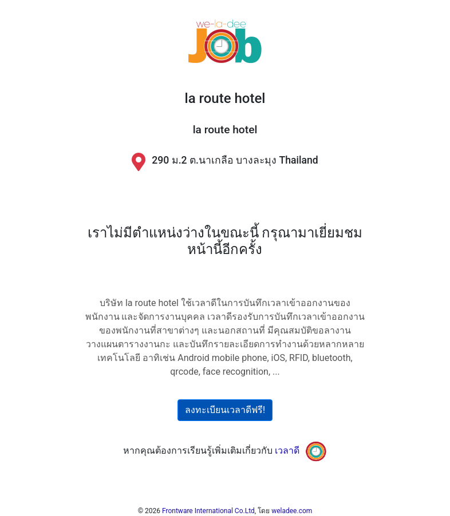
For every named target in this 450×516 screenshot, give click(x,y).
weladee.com (291, 511)
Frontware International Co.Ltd (208, 511)
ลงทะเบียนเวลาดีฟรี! (225, 409)
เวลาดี (287, 451)
